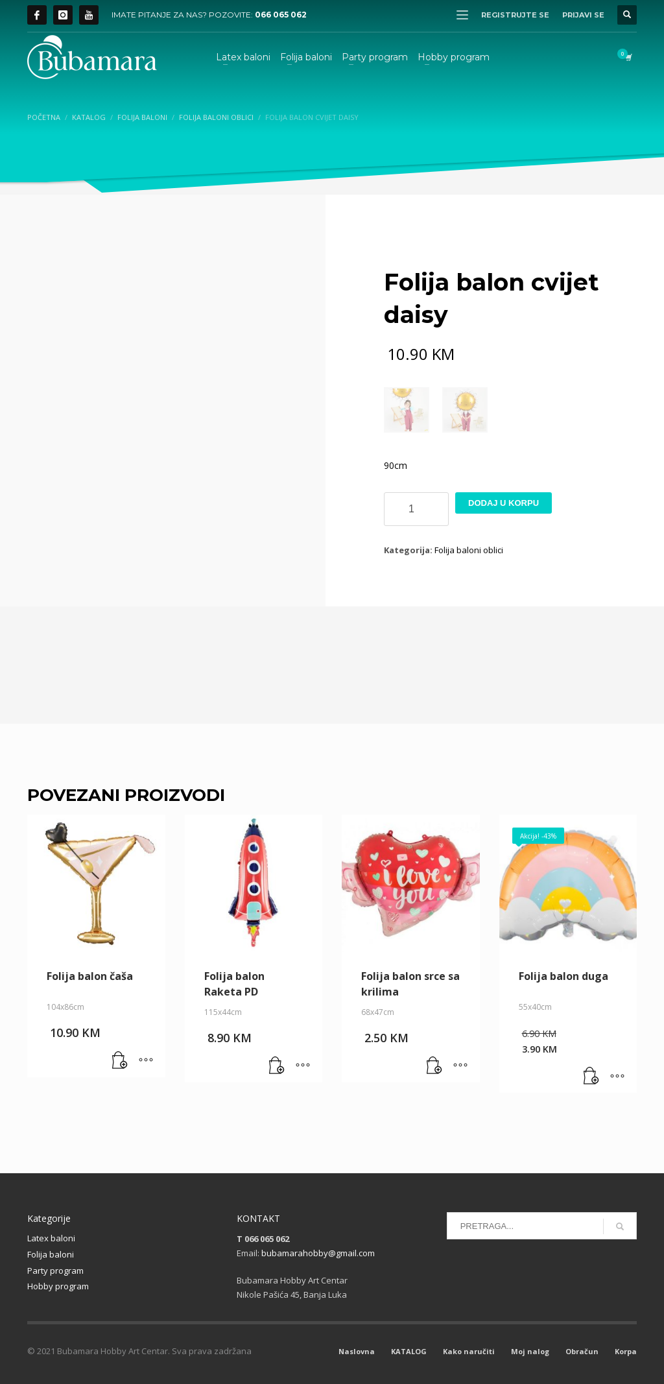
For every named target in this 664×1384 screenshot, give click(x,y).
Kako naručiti (469, 1351)
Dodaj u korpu (503, 503)
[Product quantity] (416, 509)
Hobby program (58, 1286)
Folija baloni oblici (468, 550)
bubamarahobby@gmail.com (318, 1253)
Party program (55, 1270)
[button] (120, 1061)
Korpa (626, 1351)
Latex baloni (51, 1238)
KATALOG (409, 1351)
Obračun (582, 1351)
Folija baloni (50, 1254)
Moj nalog (530, 1351)
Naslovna (356, 1351)
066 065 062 (281, 14)
